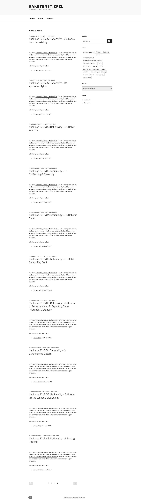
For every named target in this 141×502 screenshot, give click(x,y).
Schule (92, 75)
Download (37, 70)
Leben (101, 66)
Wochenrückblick (88, 52)
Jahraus (40, 18)
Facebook (87, 103)
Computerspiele (95, 72)
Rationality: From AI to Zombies (46, 53)
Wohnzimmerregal (88, 57)
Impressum (49, 18)
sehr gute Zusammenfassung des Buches (43, 57)
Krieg (104, 72)
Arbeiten (85, 72)
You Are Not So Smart (89, 63)
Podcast (98, 52)
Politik (103, 69)
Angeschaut (86, 66)
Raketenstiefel (46, 6)
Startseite (32, 18)
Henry (45, 36)
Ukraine (85, 75)
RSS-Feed (87, 100)
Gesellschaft (87, 77)
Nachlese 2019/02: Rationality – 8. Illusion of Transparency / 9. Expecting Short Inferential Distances (52, 306)
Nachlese (106, 52)
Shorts (95, 66)
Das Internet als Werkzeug (91, 69)
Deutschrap (100, 75)
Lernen (98, 55)
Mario (53, 36)
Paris (100, 63)
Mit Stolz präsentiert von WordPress (74, 497)
